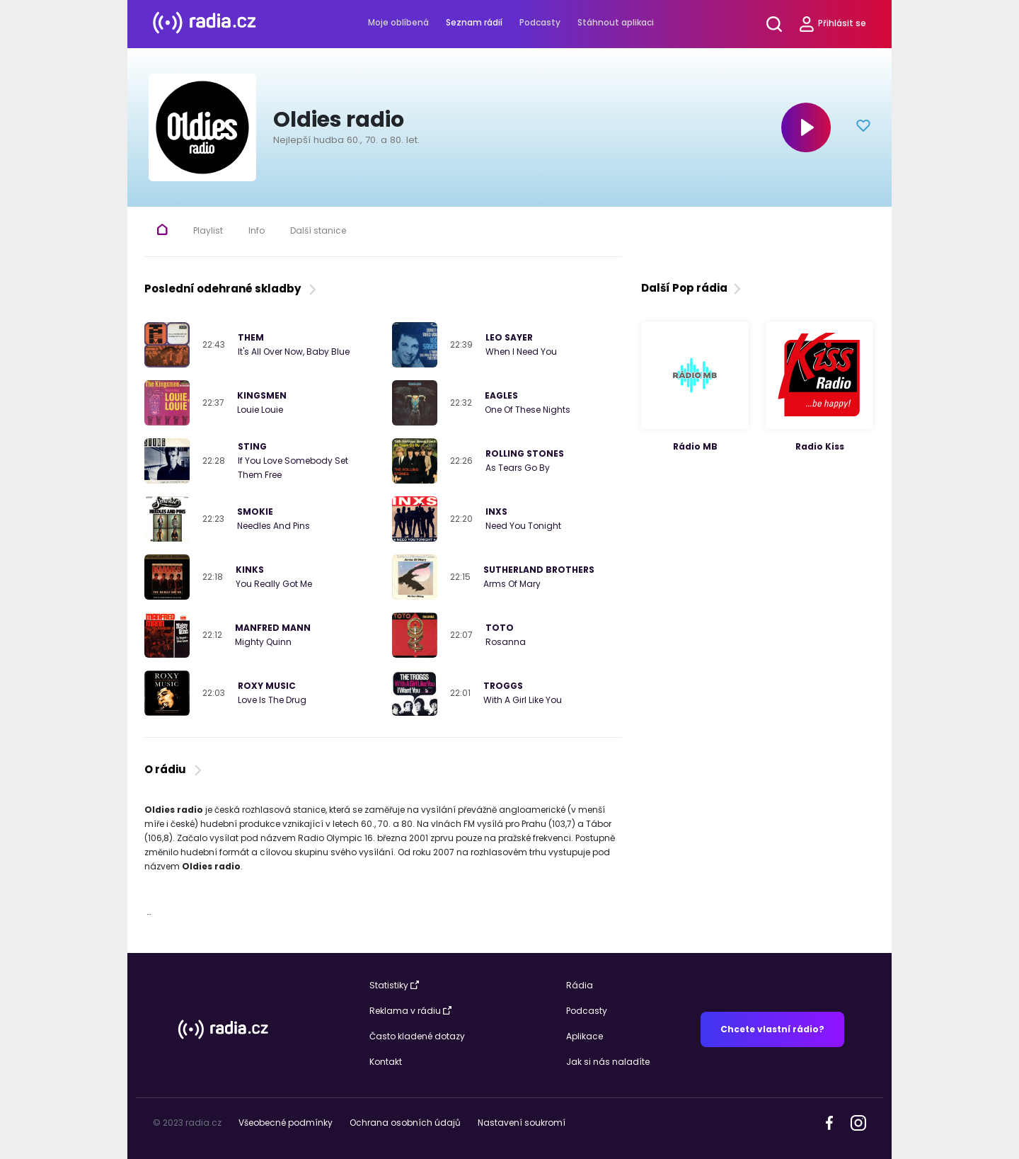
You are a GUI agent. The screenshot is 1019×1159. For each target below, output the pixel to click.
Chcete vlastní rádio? (772, 1029)
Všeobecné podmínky (285, 1123)
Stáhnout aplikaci (615, 22)
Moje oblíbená (398, 22)
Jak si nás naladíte (608, 1062)
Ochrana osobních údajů (405, 1123)
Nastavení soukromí (521, 1123)
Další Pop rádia (692, 287)
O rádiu (174, 769)
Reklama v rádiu (410, 1011)
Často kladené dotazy (417, 1036)
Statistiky (394, 985)
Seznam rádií (474, 22)
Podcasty (539, 22)
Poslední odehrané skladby (231, 288)
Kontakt (385, 1062)
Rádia (579, 985)
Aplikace (584, 1036)
